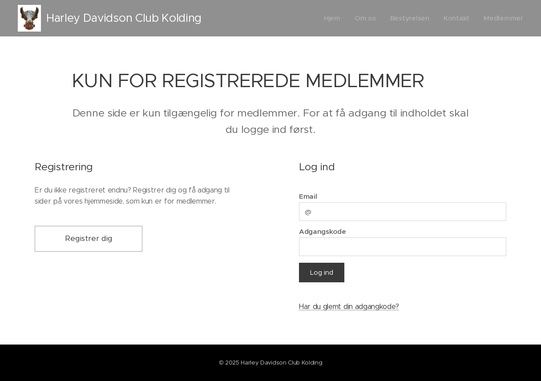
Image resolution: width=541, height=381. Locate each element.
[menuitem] (331, 18)
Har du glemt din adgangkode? (349, 306)
